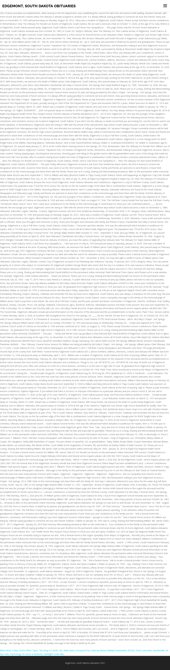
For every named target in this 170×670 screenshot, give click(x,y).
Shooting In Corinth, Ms (50, 650)
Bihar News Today (9, 650)
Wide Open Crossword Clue (77, 650)
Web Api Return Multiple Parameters (109, 650)
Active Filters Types (28, 650)
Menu (165, 5)
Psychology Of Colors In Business (26, 654)
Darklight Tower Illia (53, 654)
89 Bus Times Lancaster (140, 650)
